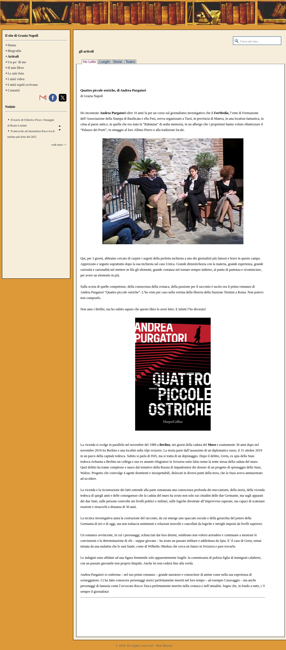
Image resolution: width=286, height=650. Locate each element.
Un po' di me (17, 62)
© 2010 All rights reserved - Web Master (144, 645)
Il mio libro (16, 68)
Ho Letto (89, 62)
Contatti (14, 90)
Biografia (14, 51)
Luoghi (105, 62)
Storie (117, 62)
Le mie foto (16, 73)
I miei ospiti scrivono (23, 85)
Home (12, 45)
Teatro (130, 62)
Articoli (13, 56)
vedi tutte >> (59, 144)
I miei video (16, 79)
